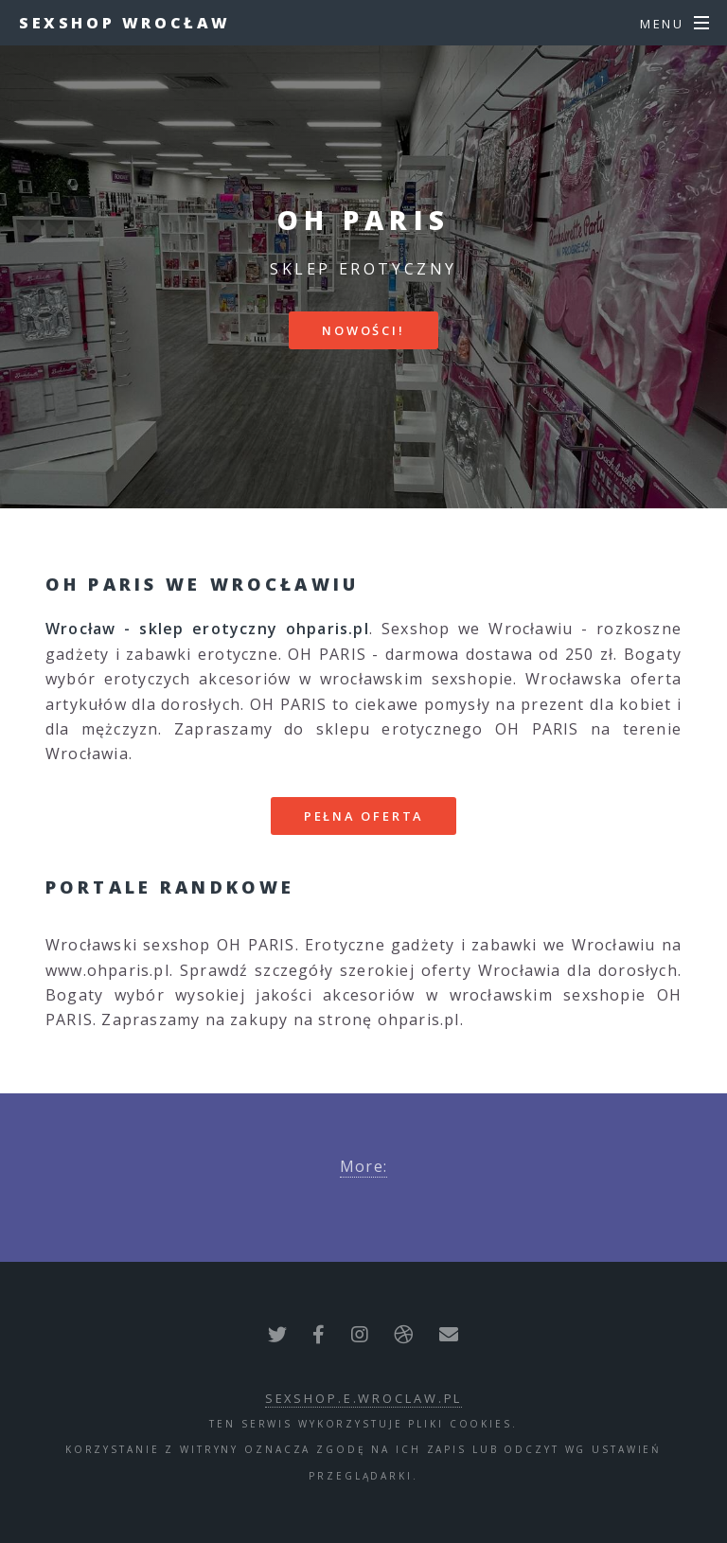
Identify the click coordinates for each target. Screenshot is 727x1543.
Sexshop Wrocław (125, 22)
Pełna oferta (364, 816)
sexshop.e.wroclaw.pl (364, 1398)
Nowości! (363, 330)
